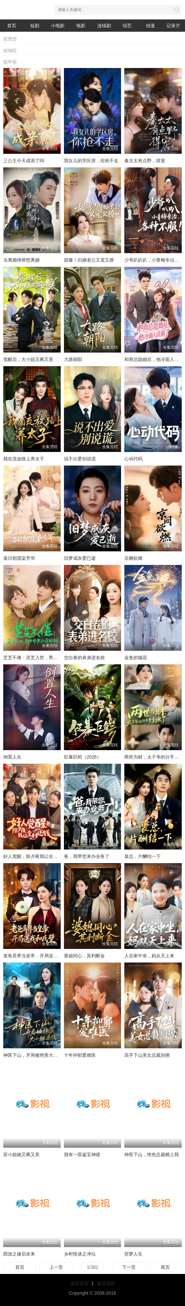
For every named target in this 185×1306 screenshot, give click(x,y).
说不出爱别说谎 (80, 458)
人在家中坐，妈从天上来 (149, 955)
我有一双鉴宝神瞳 (82, 1154)
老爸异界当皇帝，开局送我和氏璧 (37, 955)
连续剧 (104, 25)
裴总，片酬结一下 (142, 856)
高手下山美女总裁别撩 (147, 1055)
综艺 (127, 25)
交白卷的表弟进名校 (84, 657)
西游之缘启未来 (19, 1253)
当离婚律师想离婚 (21, 260)
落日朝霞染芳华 (19, 558)
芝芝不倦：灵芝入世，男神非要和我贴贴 (44, 657)
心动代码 (133, 458)
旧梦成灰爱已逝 (80, 558)
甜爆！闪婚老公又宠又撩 (89, 260)
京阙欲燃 (133, 558)
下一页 (129, 1267)
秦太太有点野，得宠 (144, 160)
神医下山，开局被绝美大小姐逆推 (37, 1055)
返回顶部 (106, 1283)
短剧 (34, 25)
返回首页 (79, 1283)
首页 (11, 25)
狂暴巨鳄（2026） (82, 757)
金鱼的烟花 (135, 657)
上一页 (56, 1267)
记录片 (173, 25)
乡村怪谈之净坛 (80, 1253)
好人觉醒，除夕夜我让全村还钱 (35, 856)
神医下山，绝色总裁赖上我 (151, 1154)
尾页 (165, 1267)
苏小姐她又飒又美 (21, 1154)
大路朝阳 (73, 359)
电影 (80, 25)
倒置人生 (12, 757)
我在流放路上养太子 (23, 458)
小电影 (58, 25)
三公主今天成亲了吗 (23, 160)
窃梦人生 (133, 1253)
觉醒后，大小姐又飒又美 (28, 359)
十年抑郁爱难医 (80, 1055)
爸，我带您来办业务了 (86, 856)
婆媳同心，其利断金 (84, 955)
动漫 (150, 25)
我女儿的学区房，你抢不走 (91, 160)
